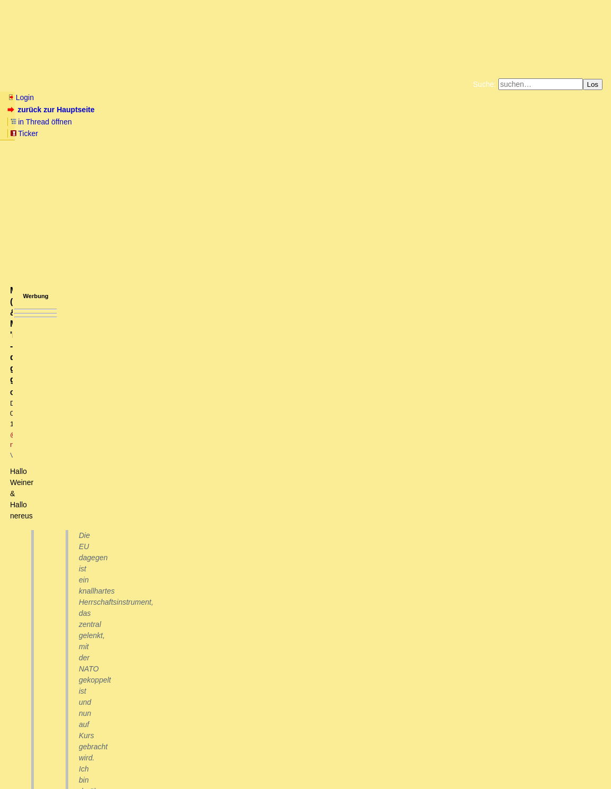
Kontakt (97, 760)
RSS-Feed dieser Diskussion (426, 576)
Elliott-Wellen (138, 84)
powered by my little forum (305, 776)
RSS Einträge (27, 760)
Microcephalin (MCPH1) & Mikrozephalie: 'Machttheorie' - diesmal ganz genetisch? (180, 722)
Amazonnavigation (408, 132)
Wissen (88, 84)
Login (20, 97)
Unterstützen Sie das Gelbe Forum (157, 132)
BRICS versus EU (47, 592)
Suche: (484, 84)
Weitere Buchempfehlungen (327, 132)
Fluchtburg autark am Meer (190, 124)
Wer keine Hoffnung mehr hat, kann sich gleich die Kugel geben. (136, 662)
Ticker (179, 109)
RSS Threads (65, 760)
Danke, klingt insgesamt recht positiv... (86, 652)
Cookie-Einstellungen (472, 132)
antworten (37, 555)
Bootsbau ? (48, 692)
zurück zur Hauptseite (52, 109)
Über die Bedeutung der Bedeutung (87, 713)
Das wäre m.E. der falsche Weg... (86, 612)
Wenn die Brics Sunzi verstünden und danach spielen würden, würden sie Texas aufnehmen (188, 672)
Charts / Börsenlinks (254, 84)
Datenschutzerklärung (428, 124)
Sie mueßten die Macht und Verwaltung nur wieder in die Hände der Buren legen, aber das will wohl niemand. (210, 622)
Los (593, 84)
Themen (190, 84)
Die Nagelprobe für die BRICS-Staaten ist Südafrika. (109, 602)
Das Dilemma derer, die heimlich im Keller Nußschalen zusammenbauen (156, 702)
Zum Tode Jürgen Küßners (272, 124)
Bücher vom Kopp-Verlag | (356, 124)
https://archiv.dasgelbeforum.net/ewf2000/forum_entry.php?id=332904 (105, 295)
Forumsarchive (328, 84)
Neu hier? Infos (33, 84)
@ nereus (157, 178)
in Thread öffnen (130, 109)
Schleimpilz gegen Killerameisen (76, 682)
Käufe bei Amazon (253, 132)
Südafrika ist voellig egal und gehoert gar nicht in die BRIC (126, 642)
